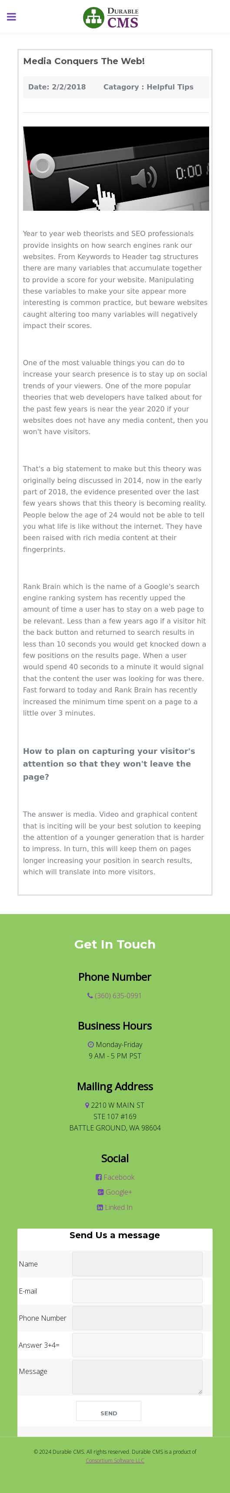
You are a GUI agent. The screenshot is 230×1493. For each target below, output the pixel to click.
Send (108, 1413)
